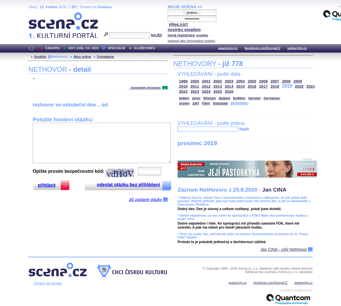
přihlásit (46, 185)
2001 (206, 81)
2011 (194, 86)
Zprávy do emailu (48, 283)
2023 (194, 91)
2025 (217, 91)
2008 (286, 81)
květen (239, 98)
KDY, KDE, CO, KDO (83, 48)
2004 (240, 81)
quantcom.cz (228, 48)
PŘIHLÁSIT (178, 24)
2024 (206, 91)
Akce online (82, 56)
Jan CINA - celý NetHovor (283, 249)
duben (224, 98)
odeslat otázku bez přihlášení (128, 184)
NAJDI (156, 35)
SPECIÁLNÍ (116, 48)
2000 (194, 81)
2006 (263, 81)
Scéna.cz (38, 14)
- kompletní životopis (145, 87)
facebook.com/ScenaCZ (262, 48)
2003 (229, 81)
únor (196, 98)
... (165, 87)
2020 (299, 86)
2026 (229, 91)
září (195, 103)
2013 (217, 86)
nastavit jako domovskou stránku (191, 40)
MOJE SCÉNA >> (185, 6)
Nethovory (60, 56)
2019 (287, 86)
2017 (263, 86)
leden (184, 98)
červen (254, 98)
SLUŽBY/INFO (144, 48)
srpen (184, 103)
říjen (206, 103)
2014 (229, 86)
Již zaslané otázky (145, 199)
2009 (298, 81)
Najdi (244, 129)
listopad (220, 103)
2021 (310, 86)
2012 (206, 86)
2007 (275, 81)
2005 (252, 81)
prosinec (239, 102)
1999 (183, 81)
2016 (252, 86)
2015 (240, 86)
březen (209, 98)
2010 (183, 86)
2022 (183, 91)
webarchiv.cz (297, 48)
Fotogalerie (105, 56)
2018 (275, 86)
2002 (217, 81)
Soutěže (40, 56)
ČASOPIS (52, 48)
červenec (271, 98)
